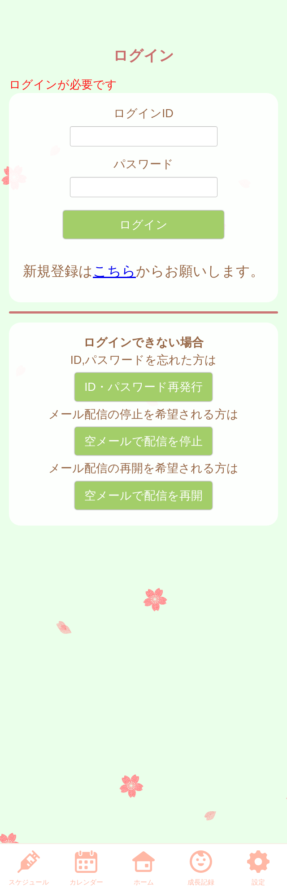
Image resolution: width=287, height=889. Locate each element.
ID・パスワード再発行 (143, 386)
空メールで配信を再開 (143, 495)
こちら (114, 271)
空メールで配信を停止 (143, 441)
